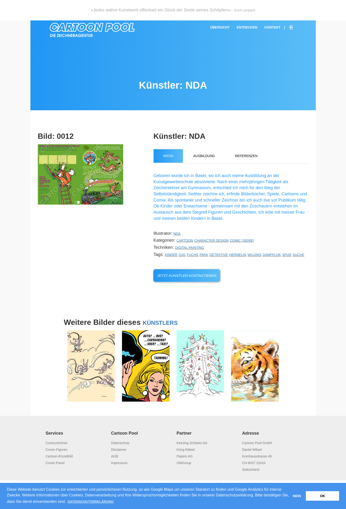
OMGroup (184, 463)
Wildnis (254, 255)
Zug (182, 255)
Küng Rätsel (186, 449)
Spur (287, 255)
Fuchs (192, 255)
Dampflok (272, 255)
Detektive (219, 255)
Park (204, 255)
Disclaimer (119, 449)
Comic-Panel (55, 463)
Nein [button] (297, 496)
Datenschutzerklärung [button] (90, 502)
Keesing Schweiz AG (192, 443)
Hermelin (237, 255)
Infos (168, 156)
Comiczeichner (57, 443)
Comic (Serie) (242, 240)
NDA (176, 233)
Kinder (171, 255)
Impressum (119, 463)
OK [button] (322, 496)
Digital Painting (189, 248)
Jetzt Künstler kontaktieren (186, 276)
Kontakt (272, 27)
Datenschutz (120, 443)
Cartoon (184, 240)
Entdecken (247, 27)
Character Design (211, 240)
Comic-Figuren (57, 449)
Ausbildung (204, 156)
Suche (298, 255)
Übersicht (219, 27)
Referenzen (246, 156)
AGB (114, 456)
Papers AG (185, 456)
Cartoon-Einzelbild (59, 456)
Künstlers (160, 323)
